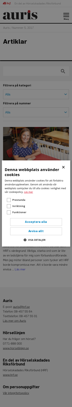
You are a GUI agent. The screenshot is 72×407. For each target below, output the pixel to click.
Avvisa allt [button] (36, 231)
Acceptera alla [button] (36, 222)
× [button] (63, 167)
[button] (36, 240)
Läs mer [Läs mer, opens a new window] (28, 192)
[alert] (36, 203)
